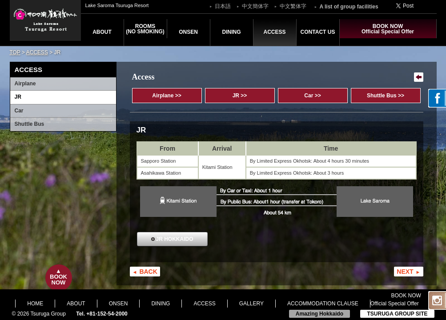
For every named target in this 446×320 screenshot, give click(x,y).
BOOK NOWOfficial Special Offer (388, 29)
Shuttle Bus (29, 124)
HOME (35, 303)
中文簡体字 (255, 6)
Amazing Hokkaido (319, 314)
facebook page (437, 98)
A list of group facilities (348, 7)
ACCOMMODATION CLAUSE (322, 303)
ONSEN (188, 32)
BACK (148, 271)
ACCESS (274, 32)
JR (18, 97)
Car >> (312, 95)
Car (19, 111)
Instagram (437, 300)
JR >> (240, 95)
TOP (15, 52)
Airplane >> (166, 95)
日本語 (223, 6)
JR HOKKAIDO (174, 239)
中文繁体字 (293, 6)
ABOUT (102, 32)
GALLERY (251, 303)
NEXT (405, 271)
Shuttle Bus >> (385, 95)
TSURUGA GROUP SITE (397, 314)
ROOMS (145, 29)
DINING (231, 32)
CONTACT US (318, 32)
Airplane (25, 83)
